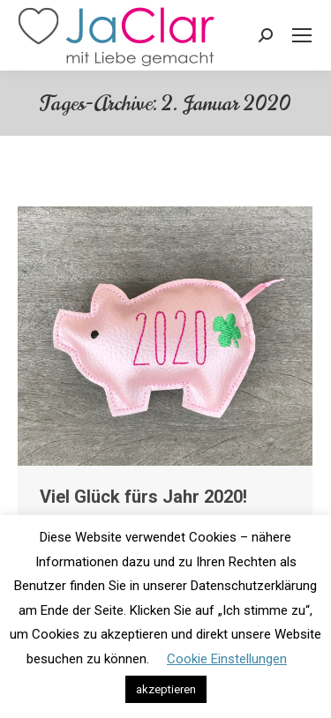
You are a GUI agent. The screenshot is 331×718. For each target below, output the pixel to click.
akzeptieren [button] (166, 689)
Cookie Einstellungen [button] (227, 659)
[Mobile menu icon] (301, 35)
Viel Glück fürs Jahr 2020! (143, 496)
